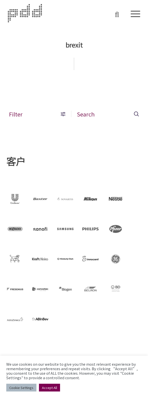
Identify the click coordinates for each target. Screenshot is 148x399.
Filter (37, 114)
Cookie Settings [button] (21, 387)
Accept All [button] (49, 387)
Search (108, 114)
